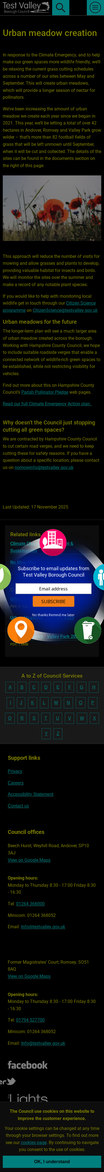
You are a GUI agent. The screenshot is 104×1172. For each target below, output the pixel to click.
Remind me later (62, 615)
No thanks (40, 615)
